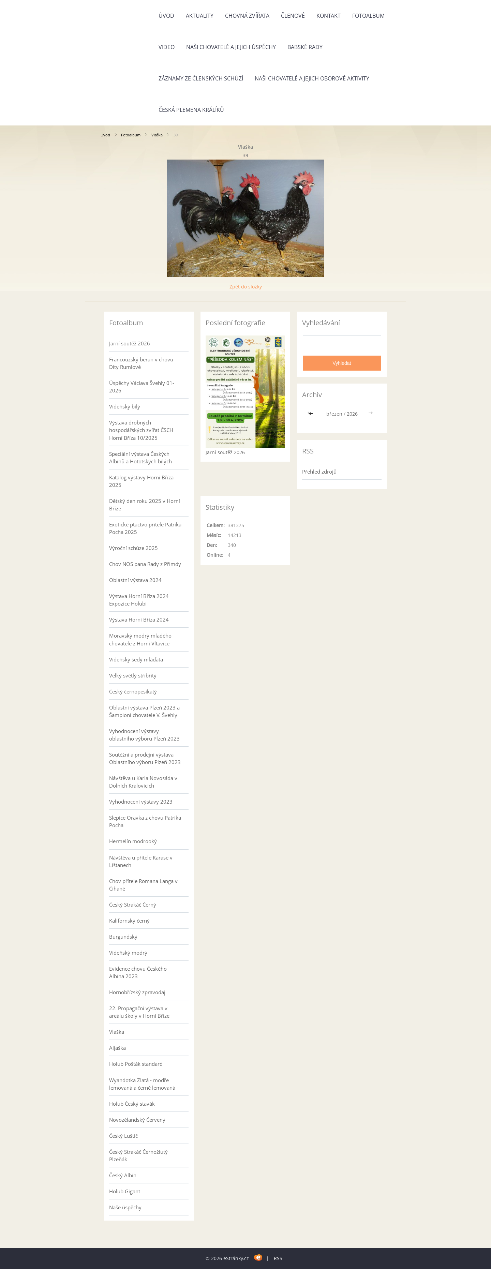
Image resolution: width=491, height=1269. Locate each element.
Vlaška (157, 134)
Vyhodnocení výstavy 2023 (141, 801)
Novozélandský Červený (137, 1119)
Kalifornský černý (129, 920)
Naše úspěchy (125, 1207)
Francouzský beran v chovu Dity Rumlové (141, 363)
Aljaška (117, 1047)
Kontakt (328, 15)
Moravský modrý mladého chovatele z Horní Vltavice (140, 639)
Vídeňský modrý (128, 952)
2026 (352, 413)
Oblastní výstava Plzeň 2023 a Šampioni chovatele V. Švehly (144, 711)
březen (334, 413)
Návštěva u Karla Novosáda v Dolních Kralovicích (143, 782)
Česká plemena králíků (191, 110)
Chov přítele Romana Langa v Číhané (143, 885)
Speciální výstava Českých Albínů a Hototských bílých (140, 457)
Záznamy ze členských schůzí (201, 78)
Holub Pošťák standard (136, 1063)
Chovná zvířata (247, 15)
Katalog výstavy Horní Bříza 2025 (141, 481)
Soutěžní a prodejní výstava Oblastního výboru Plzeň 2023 (145, 758)
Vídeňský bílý (124, 406)
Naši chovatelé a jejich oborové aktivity (312, 78)
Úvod (166, 15)
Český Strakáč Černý (132, 904)
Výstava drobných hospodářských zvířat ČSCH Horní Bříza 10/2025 (141, 430)
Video (167, 47)
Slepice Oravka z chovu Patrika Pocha (145, 821)
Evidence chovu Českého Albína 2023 (138, 972)
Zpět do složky (245, 286)
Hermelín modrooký (133, 841)
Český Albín (122, 1175)
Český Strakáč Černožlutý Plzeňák (138, 1155)
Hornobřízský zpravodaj (137, 992)
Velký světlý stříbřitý (133, 675)
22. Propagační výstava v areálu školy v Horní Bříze (139, 1012)
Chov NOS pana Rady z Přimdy (145, 564)
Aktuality (199, 15)
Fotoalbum (368, 15)
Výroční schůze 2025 (133, 547)
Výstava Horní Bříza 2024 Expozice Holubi (139, 600)
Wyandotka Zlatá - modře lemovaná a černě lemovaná (142, 1084)
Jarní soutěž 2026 (129, 343)
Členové (293, 15)
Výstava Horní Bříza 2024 (139, 619)
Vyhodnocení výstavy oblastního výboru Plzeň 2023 (144, 735)
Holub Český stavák (132, 1103)
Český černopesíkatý (133, 691)
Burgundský (123, 936)
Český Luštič (123, 1135)
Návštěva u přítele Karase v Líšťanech (141, 861)
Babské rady (305, 47)
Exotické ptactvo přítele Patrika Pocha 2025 (145, 528)
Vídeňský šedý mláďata (136, 659)
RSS (278, 1258)
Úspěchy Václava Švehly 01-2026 (141, 386)
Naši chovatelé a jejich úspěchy (231, 47)
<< (311, 413)
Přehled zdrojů (319, 471)
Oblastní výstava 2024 (135, 580)
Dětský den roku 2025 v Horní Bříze (144, 504)
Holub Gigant (124, 1191)
